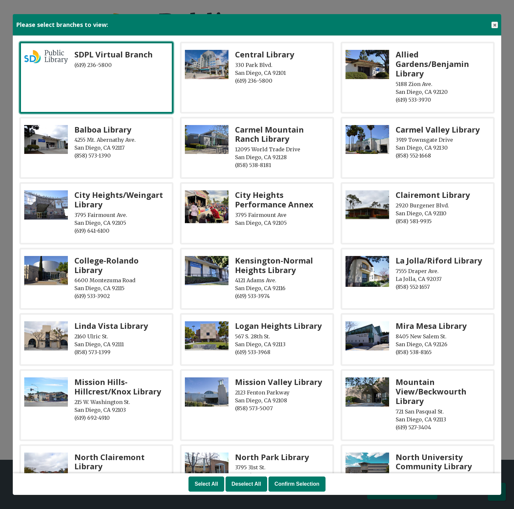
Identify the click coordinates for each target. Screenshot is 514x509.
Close (494, 25)
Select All (206, 484)
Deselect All (246, 484)
